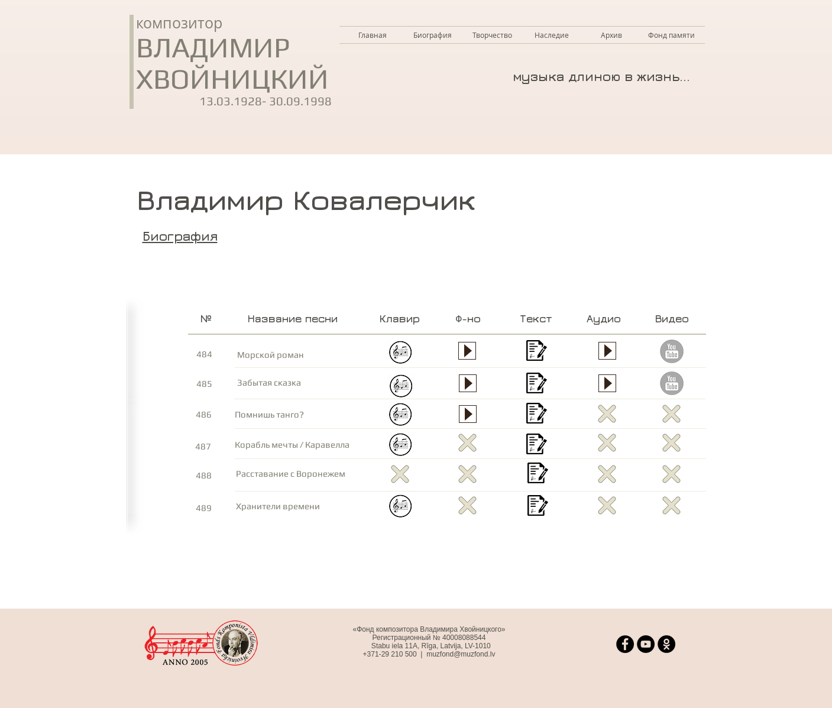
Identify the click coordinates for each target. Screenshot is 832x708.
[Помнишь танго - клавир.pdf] (400, 415)
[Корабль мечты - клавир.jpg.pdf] (400, 445)
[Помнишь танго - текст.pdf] (536, 414)
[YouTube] (646, 644)
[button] (492, 35)
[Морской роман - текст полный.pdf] (536, 351)
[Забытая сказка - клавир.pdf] (401, 387)
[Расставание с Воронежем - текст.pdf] (538, 474)
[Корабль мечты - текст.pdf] (536, 445)
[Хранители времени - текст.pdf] (538, 506)
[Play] (467, 350)
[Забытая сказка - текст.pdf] (536, 384)
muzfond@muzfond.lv (460, 654)
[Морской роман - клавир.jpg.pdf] (400, 353)
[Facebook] (625, 644)
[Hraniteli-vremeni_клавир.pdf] (400, 507)
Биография (180, 236)
